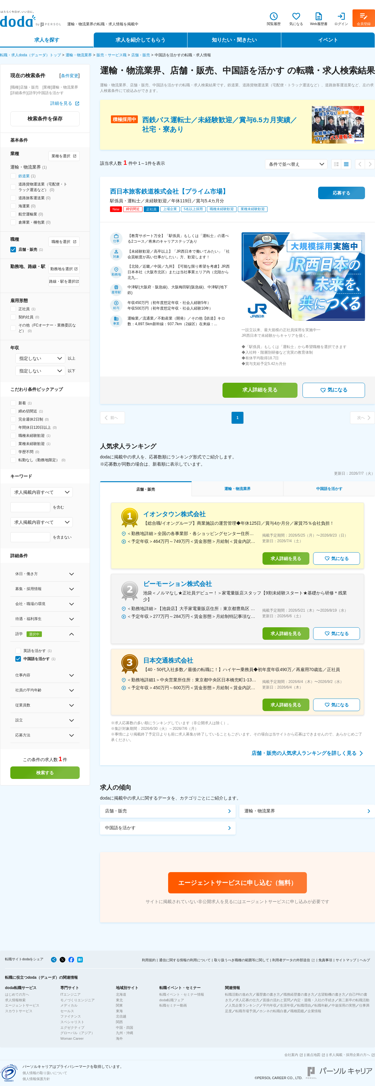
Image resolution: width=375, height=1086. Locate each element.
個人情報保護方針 (36, 1079)
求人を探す (46, 40)
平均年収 (270, 1005)
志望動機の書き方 (331, 994)
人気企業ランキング (243, 1005)
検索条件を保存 (45, 118)
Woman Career (71, 1038)
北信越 (121, 1016)
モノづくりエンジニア (77, 1000)
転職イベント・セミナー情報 (181, 994)
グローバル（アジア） (77, 1033)
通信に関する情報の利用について (185, 960)
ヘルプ (365, 960)
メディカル (69, 1005)
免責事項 (325, 960)
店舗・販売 (140, 55)
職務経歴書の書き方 (298, 994)
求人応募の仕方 (247, 1000)
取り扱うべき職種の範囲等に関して (241, 960)
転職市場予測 (245, 1011)
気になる (334, 390)
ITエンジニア (70, 994)
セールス (67, 1011)
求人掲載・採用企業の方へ (349, 1055)
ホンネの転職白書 (273, 1011)
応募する (341, 192)
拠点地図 (313, 1055)
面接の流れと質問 (276, 1000)
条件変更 (69, 75)
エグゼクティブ (72, 1027)
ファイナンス (70, 1016)
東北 (119, 1000)
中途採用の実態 (344, 1005)
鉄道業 (24, 176)
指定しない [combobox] (30, 358)
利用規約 (149, 960)
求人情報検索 (15, 1000)
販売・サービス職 (112, 55)
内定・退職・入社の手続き (314, 1000)
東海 (119, 1011)
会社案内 (291, 1055)
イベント (328, 40)
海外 (119, 1038)
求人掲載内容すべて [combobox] (34, 492)
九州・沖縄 (124, 1033)
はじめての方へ (17, 994)
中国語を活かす (120, 827)
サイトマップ (346, 960)
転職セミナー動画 (173, 1005)
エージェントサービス (22, 1005)
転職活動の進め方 (238, 994)
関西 (119, 1022)
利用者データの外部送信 (291, 960)
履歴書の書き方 (268, 994)
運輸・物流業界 (79, 55)
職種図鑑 (297, 1011)
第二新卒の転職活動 (353, 1000)
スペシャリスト (72, 1022)
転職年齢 (321, 1005)
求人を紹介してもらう (141, 40)
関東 (119, 1005)
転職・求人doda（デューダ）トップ (30, 55)
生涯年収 (287, 1005)
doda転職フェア (171, 1000)
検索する (45, 772)
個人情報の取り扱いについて (44, 1073)
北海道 (121, 994)
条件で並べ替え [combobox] (284, 164)
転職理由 (304, 1005)
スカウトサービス (18, 1011)
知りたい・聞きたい (234, 40)
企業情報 (314, 1011)
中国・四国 (124, 1027)
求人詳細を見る (260, 389)
